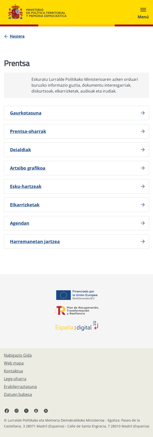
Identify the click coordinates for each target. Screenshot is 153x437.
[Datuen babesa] (18, 394)
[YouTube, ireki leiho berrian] (36, 410)
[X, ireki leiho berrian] (26, 410)
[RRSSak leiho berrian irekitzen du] (46, 410)
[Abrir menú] (143, 12)
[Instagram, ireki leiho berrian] (17, 410)
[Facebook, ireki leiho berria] (7, 410)
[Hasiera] (17, 36)
